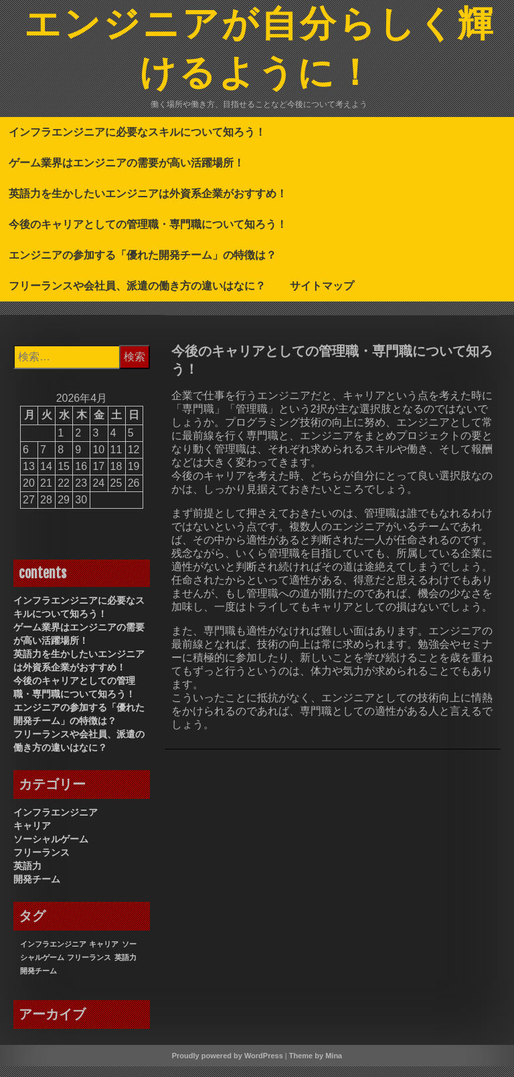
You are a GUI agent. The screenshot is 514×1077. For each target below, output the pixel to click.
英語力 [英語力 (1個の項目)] (125, 968)
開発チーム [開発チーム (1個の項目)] (38, 981)
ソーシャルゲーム (50, 849)
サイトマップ (322, 296)
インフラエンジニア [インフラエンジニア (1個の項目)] (53, 955)
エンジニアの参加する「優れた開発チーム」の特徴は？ (142, 265)
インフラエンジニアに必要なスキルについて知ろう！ (137, 142)
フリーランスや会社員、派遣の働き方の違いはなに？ (137, 296)
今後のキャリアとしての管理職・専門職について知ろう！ (148, 234)
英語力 (27, 876)
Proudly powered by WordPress (227, 1066)
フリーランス (41, 863)
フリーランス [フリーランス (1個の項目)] (89, 968)
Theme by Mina (315, 1066)
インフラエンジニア (55, 823)
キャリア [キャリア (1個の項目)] (103, 955)
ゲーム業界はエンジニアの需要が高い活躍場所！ (126, 173)
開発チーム (36, 889)
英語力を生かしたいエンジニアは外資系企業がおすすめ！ (148, 204)
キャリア (32, 836)
